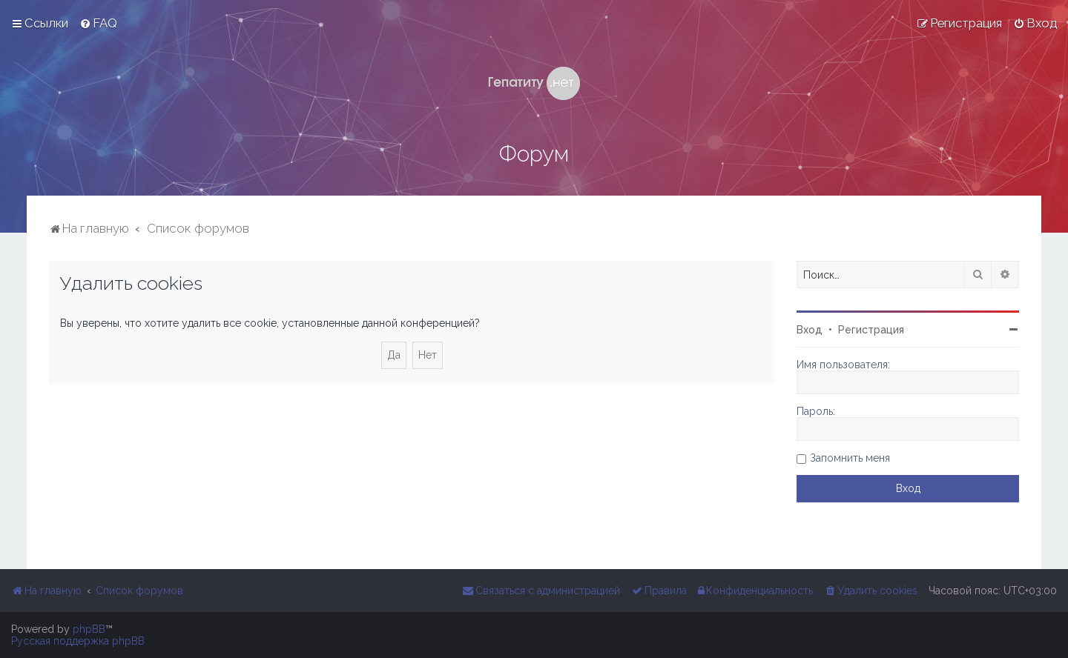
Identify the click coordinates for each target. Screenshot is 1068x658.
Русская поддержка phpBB (78, 641)
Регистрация (871, 330)
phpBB (89, 629)
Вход (810, 330)
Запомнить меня (850, 458)
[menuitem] (98, 23)
